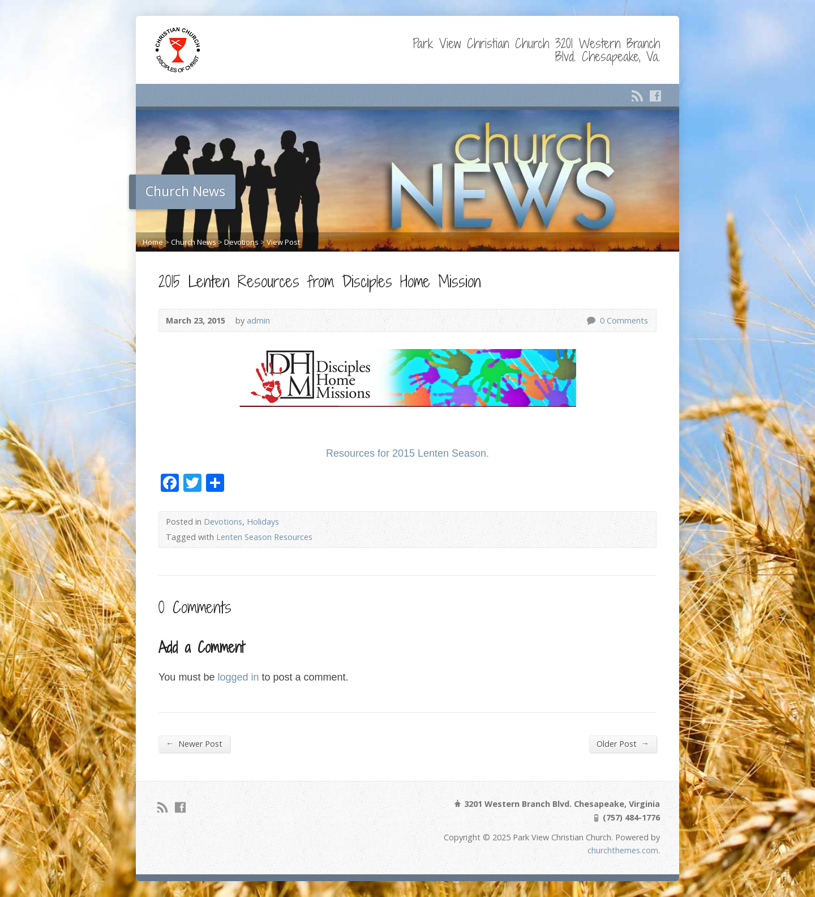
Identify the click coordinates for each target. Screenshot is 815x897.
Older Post (623, 743)
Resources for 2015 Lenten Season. (407, 453)
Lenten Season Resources (264, 537)
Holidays (263, 521)
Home (153, 242)
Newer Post (194, 743)
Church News (193, 242)
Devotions (241, 242)
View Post (283, 242)
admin (258, 320)
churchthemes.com (622, 850)
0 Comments (590, 320)
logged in (238, 677)
